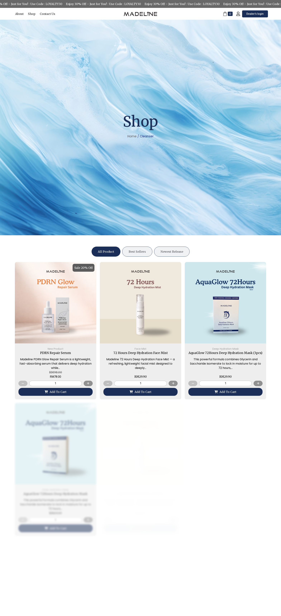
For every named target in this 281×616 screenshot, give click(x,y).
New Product (55, 349)
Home (132, 136)
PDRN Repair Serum (55, 353)
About (19, 14)
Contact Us (47, 14)
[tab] (106, 252)
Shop (31, 14)
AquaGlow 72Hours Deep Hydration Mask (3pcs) (225, 353)
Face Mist (140, 349)
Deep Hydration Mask (225, 349)
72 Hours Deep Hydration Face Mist (140, 353)
